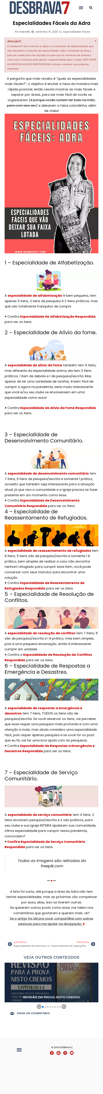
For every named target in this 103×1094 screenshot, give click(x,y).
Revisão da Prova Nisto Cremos (51, 1001)
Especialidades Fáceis (76, 35)
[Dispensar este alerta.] (95, 44)
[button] (80, 7)
